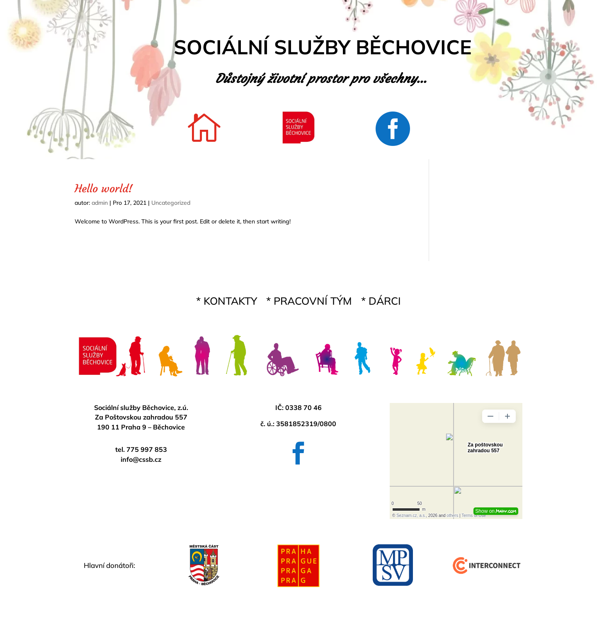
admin (100, 202)
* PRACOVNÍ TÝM (309, 302)
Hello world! (104, 188)
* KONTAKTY (226, 302)
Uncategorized (170, 202)
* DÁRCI (381, 302)
